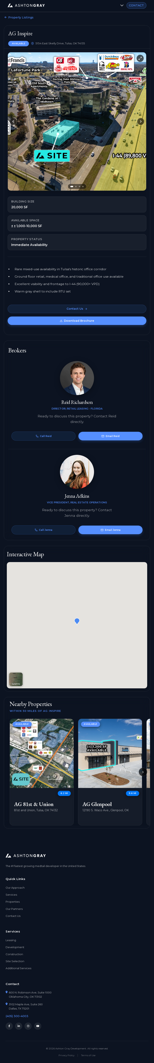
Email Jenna (111, 529)
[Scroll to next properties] (143, 772)
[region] (77, 772)
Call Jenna (43, 529)
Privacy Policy (66, 1055)
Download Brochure (77, 321)
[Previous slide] (13, 121)
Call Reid (44, 436)
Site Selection (15, 961)
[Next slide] (140, 121)
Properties (13, 901)
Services (11, 894)
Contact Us (77, 309)
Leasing (11, 940)
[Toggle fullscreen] (140, 58)
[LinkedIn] (18, 1026)
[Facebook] (9, 1026)
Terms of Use (88, 1055)
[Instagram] (28, 1026)
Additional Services (18, 968)
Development (15, 947)
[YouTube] (37, 1026)
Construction (14, 954)
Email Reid (110, 436)
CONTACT (136, 5)
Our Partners (14, 908)
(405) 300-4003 (17, 1016)
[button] (77, 621)
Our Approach (15, 887)
